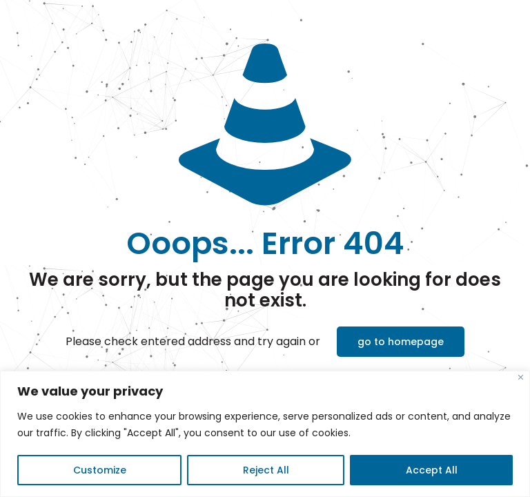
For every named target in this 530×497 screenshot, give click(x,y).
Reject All (266, 470)
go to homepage (400, 342)
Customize (99, 470)
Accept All (432, 470)
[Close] (521, 377)
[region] (265, 434)
